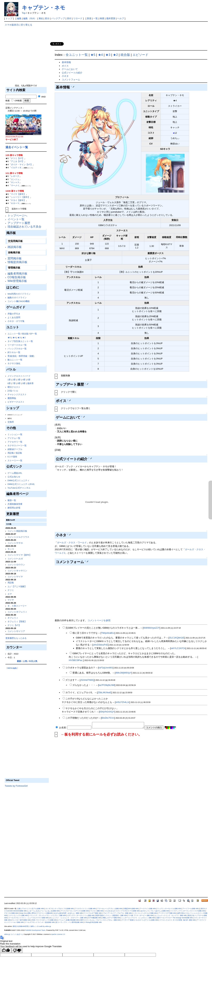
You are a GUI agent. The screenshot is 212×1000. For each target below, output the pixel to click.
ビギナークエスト (16, 402)
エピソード (140, 55)
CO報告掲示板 (17, 277)
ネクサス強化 (14, 363)
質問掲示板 (15, 258)
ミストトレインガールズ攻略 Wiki (145, 913)
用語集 (11, 453)
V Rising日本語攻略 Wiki (93, 922)
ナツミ (11, 590)
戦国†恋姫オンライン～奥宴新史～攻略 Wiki (111, 915)
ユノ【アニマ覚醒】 (17, 586)
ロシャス (15, 182)
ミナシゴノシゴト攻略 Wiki (18, 915)
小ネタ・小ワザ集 (16, 321)
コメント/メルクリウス (18, 537)
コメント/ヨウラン (16, 564)
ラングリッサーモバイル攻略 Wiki (169, 908)
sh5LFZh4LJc (122, 702)
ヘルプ (120, 18)
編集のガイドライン (17, 297)
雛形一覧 (12, 500)
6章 (9, 383)
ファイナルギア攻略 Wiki (93, 913)
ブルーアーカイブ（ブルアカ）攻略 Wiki (117, 913)
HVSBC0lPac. (76, 660)
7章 (14, 383)
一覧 (95, 18)
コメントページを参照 (99, 620)
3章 (19, 379)
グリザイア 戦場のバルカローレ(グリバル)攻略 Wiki (140, 920)
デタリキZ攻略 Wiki (11, 913)
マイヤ (11, 600)
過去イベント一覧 (16, 147)
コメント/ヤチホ (15, 543)
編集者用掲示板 (17, 273)
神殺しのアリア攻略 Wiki (111, 918)
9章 (24, 383)
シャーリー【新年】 (20, 197)
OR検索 (16, 100)
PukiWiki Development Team (35, 930)
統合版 (25, 333)
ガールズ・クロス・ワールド (72, 542)
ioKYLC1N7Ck (178, 648)
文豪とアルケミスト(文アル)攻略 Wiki (30, 908)
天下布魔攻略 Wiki (94, 918)
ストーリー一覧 (15, 460)
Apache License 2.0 (58, 934)
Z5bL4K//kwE (104, 692)
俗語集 (19, 453)
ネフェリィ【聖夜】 (17, 621)
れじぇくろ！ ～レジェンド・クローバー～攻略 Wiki (68, 918)
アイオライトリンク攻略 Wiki (85, 908)
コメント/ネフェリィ (17, 612)
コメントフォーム (71, 79)
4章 (24, 379)
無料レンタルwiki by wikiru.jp (40, 926)
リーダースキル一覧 (17, 345)
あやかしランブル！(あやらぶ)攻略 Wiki (155, 911)
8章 (19, 383)
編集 (19, 18)
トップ (8, 18)
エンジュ (15, 179)
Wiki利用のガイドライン (19, 294)
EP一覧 (33, 333)
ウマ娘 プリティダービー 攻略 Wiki (140, 915)
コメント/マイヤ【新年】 (19, 555)
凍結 (40, 18)
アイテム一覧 (14, 438)
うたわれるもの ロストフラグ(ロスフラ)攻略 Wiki (122, 911)
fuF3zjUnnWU (106, 667)
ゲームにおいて (70, 69)
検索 (102, 18)
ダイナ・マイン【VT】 (22, 164)
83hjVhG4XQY (107, 711)
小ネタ (65, 76)
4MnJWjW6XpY (123, 672)
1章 (9, 379)
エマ (10, 594)
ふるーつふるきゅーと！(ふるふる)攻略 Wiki (43, 911)
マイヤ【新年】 (18, 194)
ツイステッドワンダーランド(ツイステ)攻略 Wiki (187, 911)
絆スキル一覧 (14, 352)
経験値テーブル (15, 449)
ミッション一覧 (15, 434)
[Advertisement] (27, 56)
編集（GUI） (29, 18)
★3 (19, 337)
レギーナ (15, 176)
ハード (27, 376)
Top (24, 13)
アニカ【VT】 (17, 161)
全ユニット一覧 (77, 55)
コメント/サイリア (16, 631)
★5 (9, 337)
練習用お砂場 (14, 508)
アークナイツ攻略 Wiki (148, 908)
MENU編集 (12, 668)
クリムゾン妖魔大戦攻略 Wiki (68, 920)
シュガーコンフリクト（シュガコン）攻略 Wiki (138, 918)
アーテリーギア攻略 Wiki (167, 913)
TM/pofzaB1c (108, 633)
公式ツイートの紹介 (72, 72)
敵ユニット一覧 (15, 360)
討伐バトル (13, 391)
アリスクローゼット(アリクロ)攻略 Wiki (75, 911)
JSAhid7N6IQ (87, 680)
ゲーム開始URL (15, 473)
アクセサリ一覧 (15, 442)
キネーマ (15, 203)
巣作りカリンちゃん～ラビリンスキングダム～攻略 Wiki (100, 920)
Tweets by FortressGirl (16, 786)
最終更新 (110, 18)
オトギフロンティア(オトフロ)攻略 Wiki (59, 908)
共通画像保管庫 (15, 504)
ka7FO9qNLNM (107, 685)
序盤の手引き (14, 314)
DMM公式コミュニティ (18, 480)
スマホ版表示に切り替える (18, 24)
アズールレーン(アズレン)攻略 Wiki (109, 908)
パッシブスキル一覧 (17, 348)
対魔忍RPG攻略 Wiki (131, 908)
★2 (24, 337)
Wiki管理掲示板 (17, 280)
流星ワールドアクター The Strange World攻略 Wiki (174, 918)
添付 (69, 18)
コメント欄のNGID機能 (19, 301)
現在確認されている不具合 (24, 226)
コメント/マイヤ (15, 576)
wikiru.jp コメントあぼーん (13, 934)
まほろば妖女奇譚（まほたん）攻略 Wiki (68, 913)
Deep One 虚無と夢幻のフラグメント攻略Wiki (36, 913)
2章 (14, 379)
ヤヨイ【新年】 (18, 200)
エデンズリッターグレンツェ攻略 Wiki (80, 915)
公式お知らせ (14, 477)
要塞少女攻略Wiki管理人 (21, 926)
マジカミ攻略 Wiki (96, 911)
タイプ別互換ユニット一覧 (20, 341)
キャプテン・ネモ (43, 8)
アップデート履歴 (19, 222)
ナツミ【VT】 (17, 158)
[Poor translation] (17, 950)
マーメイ (15, 185)
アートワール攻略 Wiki (190, 908)
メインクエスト (15, 376)
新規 (89, 18)
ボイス (65, 65)
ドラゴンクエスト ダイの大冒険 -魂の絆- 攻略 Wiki (177, 920)
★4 (14, 337)
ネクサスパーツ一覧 (17, 445)
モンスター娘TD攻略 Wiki (21, 920)
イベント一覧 (16, 219)
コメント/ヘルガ (15, 558)
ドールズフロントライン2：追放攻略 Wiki (40, 922)
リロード (77, 18)
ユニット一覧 (14, 333)
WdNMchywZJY (151, 627)
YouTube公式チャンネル (19, 488)
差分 (47, 18)
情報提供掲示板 (17, 262)
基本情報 (66, 62)
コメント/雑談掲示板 (17, 531)
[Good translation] (5, 950)
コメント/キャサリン (17, 570)
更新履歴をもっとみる (16, 638)
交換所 (11, 422)
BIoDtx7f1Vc (108, 718)
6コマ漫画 (12, 456)
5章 (29, 379)
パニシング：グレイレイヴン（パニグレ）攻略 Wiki (47, 915)
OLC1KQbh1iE (176, 637)
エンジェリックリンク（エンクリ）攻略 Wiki (170, 915)
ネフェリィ (13, 618)
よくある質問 (14, 317)
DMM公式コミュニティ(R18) (21, 484)
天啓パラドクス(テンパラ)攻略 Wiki (44, 920)
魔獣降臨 (12, 398)
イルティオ (16, 167)
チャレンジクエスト (17, 394)
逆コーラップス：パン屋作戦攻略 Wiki (69, 922)
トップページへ (17, 215)
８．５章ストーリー (17, 606)
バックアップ (58, 18)
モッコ (11, 549)
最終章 (30, 383)
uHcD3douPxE (100, 644)
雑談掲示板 (15, 246)
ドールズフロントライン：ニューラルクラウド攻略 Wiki (29, 918)
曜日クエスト (14, 387)
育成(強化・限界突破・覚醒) (21, 356)
